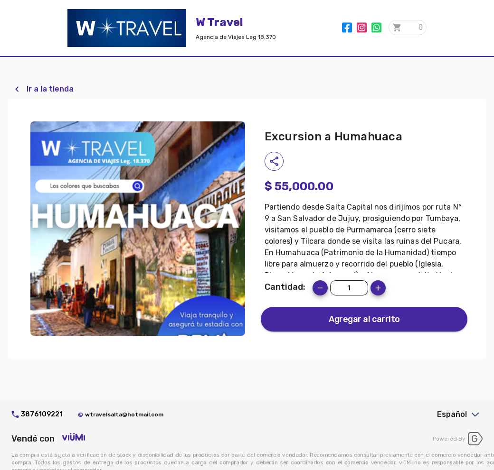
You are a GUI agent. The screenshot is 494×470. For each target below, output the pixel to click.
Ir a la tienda (50, 88)
